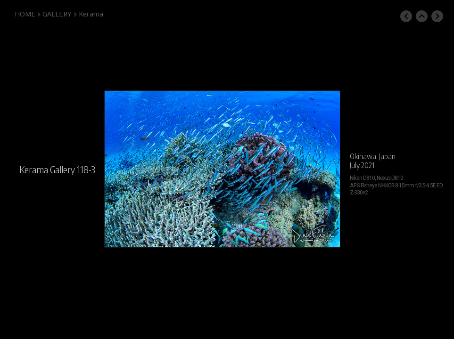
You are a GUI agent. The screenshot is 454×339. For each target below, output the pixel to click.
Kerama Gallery (47, 169)
